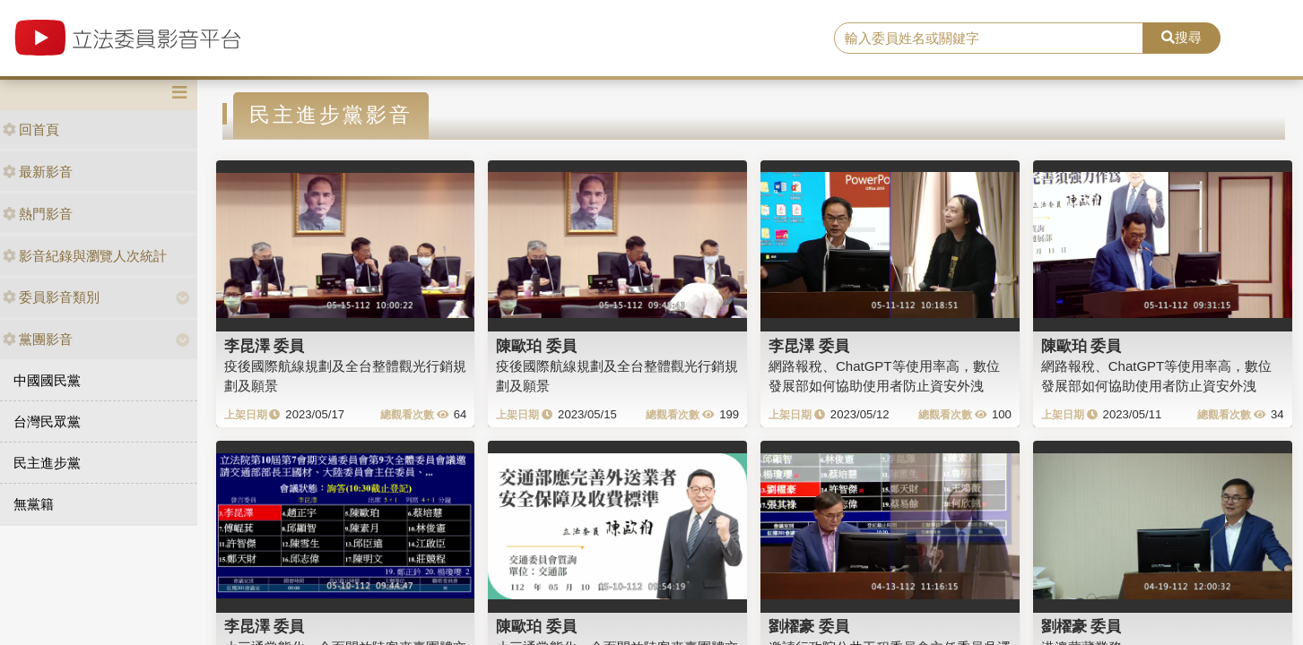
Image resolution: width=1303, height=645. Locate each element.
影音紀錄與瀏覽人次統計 (85, 255)
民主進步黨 (47, 462)
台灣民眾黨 (47, 421)
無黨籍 (33, 504)
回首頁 (31, 129)
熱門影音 (38, 213)
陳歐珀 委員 (536, 346)
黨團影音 (38, 339)
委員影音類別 (51, 297)
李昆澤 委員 (264, 346)
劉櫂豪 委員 (809, 626)
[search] (988, 38)
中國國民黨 (47, 380)
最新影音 (38, 171)
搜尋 (1181, 37)
